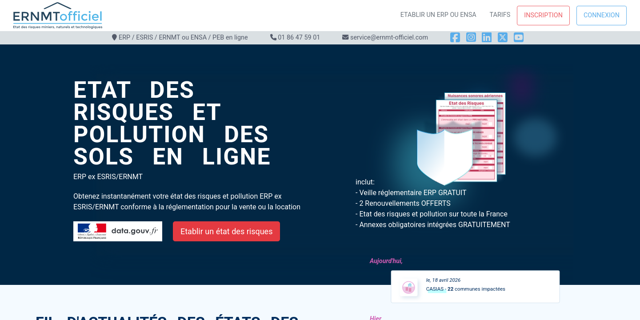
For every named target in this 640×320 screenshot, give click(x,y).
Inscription (543, 15)
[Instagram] (471, 37)
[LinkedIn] (487, 37)
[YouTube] (519, 37)
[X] (503, 37)
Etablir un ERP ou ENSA (438, 15)
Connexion (602, 15)
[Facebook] (455, 37)
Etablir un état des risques (226, 231)
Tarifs (500, 15)
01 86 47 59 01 (299, 37)
